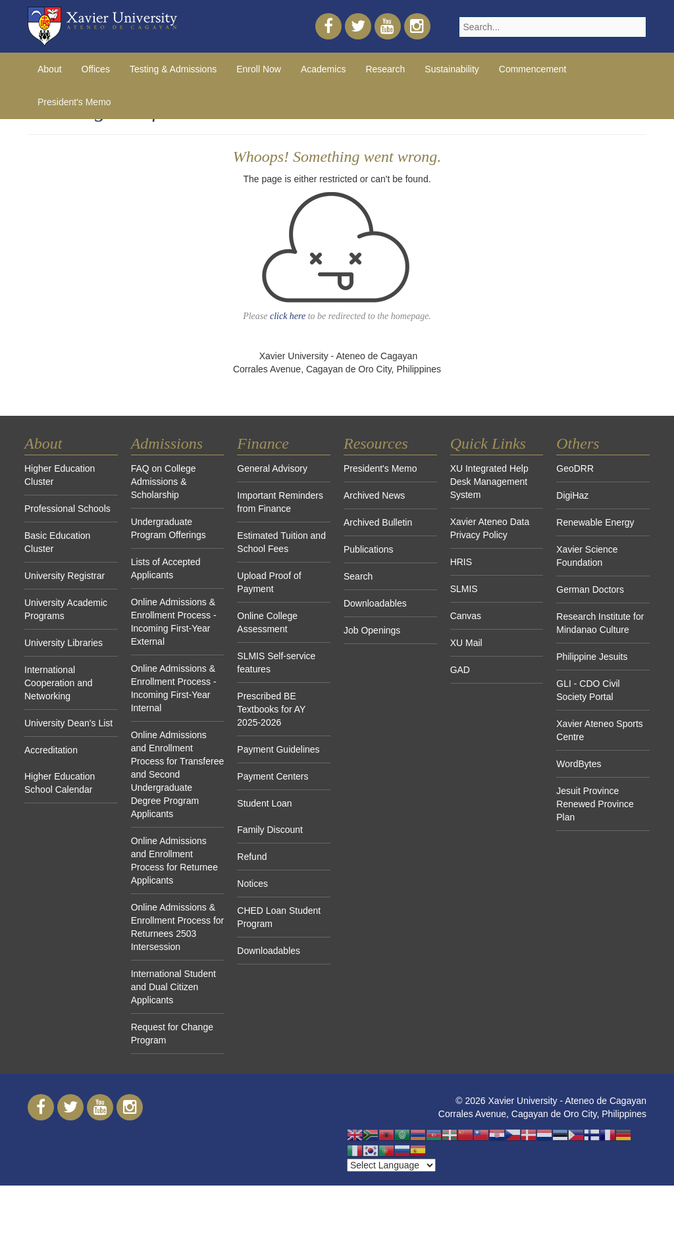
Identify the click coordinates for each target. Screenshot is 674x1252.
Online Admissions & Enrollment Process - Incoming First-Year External (174, 622)
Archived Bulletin (378, 522)
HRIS (461, 562)
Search (358, 576)
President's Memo (74, 102)
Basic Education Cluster (57, 542)
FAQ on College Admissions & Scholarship (163, 481)
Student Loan (264, 803)
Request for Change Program (172, 1033)
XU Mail (466, 643)
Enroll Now (258, 69)
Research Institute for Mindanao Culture (600, 623)
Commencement (533, 69)
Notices (252, 883)
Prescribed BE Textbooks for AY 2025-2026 (271, 709)
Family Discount (270, 829)
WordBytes (578, 764)
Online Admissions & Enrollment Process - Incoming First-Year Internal (174, 688)
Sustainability (452, 69)
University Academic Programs (65, 609)
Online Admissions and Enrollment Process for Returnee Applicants (174, 861)
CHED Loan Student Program (279, 917)
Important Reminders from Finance (280, 502)
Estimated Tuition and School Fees (281, 542)
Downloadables (268, 950)
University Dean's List (68, 723)
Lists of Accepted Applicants (166, 568)
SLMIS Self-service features (276, 662)
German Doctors (590, 589)
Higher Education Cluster (59, 475)
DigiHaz (572, 495)
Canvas (465, 616)
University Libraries (63, 643)
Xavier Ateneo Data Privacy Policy (490, 528)
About (50, 69)
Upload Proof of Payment (269, 582)
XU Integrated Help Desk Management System (489, 481)
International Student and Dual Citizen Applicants (173, 986)
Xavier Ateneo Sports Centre (599, 730)
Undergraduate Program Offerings (168, 528)
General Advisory (272, 468)
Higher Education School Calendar (59, 783)
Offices (96, 69)
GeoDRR (575, 468)
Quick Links (488, 443)
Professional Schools (67, 508)
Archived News (374, 495)
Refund (252, 856)
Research (385, 69)
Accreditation (51, 750)
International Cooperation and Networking (58, 682)
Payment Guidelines (278, 749)
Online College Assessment (267, 622)
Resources (376, 443)
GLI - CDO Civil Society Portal (587, 690)
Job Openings (372, 630)
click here (287, 316)
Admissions (167, 443)
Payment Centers (272, 776)
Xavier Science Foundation (586, 556)
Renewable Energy (595, 522)
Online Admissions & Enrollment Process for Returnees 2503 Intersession (177, 927)
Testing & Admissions (173, 69)
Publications (369, 549)
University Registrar (64, 575)
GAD (460, 669)
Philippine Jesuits (591, 656)
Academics (323, 69)
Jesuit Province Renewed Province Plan (595, 804)
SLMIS (464, 589)
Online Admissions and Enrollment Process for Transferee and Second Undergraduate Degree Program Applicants (177, 774)
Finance (263, 443)
